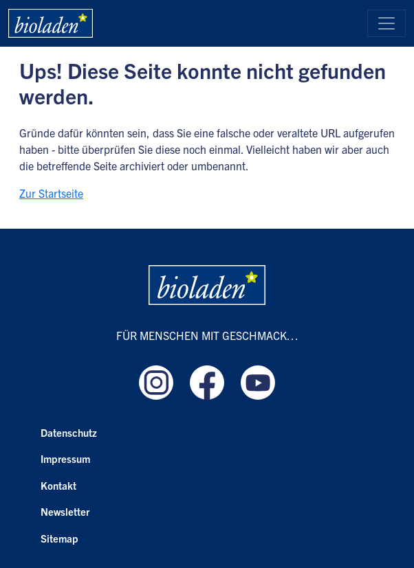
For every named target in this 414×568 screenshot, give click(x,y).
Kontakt (58, 485)
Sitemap (59, 538)
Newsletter (65, 511)
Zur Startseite (51, 193)
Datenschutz (69, 432)
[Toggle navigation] (386, 23)
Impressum (65, 458)
